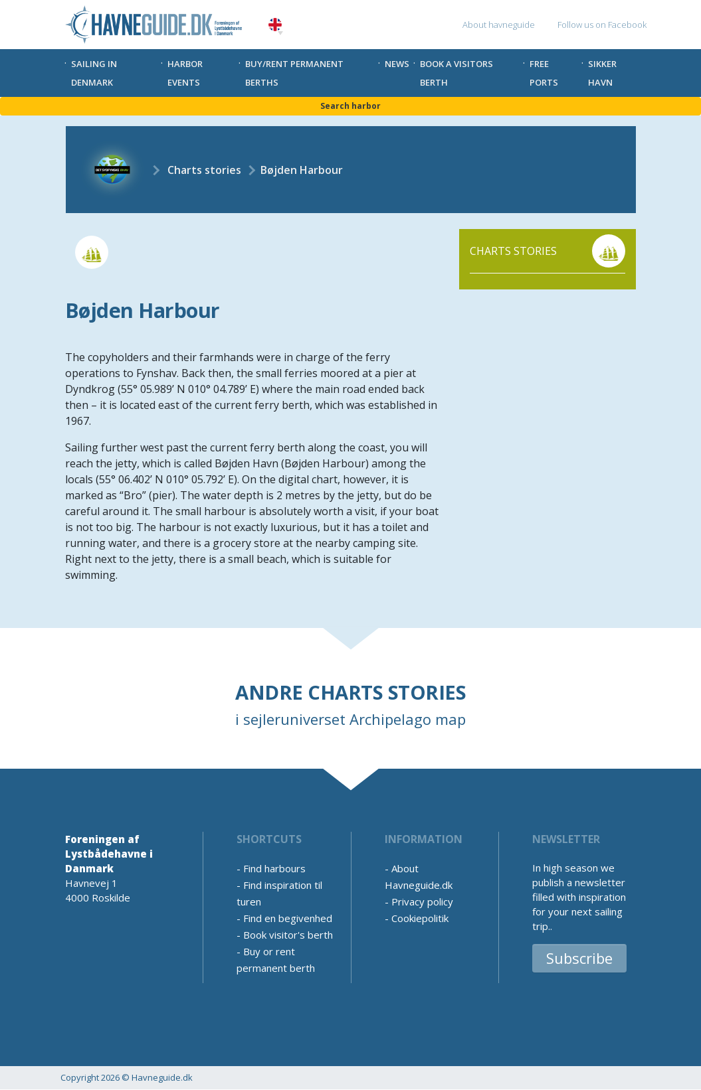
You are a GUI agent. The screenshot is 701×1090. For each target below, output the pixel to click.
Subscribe (579, 958)
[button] (280, 33)
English (275, 25)
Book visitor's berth (288, 934)
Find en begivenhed (287, 918)
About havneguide (498, 25)
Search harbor (350, 106)
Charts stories (204, 170)
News (397, 64)
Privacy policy (422, 901)
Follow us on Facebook (602, 25)
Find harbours (274, 868)
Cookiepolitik (420, 918)
